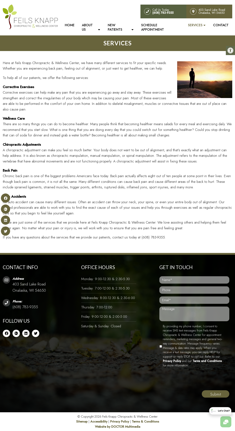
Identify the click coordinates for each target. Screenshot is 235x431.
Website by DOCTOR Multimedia (117, 426)
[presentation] (187, 384)
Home (70, 25)
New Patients (115, 27)
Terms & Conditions (145, 421)
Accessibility (98, 421)
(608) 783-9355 (25, 307)
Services (195, 25)
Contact (221, 25)
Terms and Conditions (207, 361)
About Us (87, 27)
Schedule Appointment (152, 27)
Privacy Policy (172, 361)
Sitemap (82, 421)
